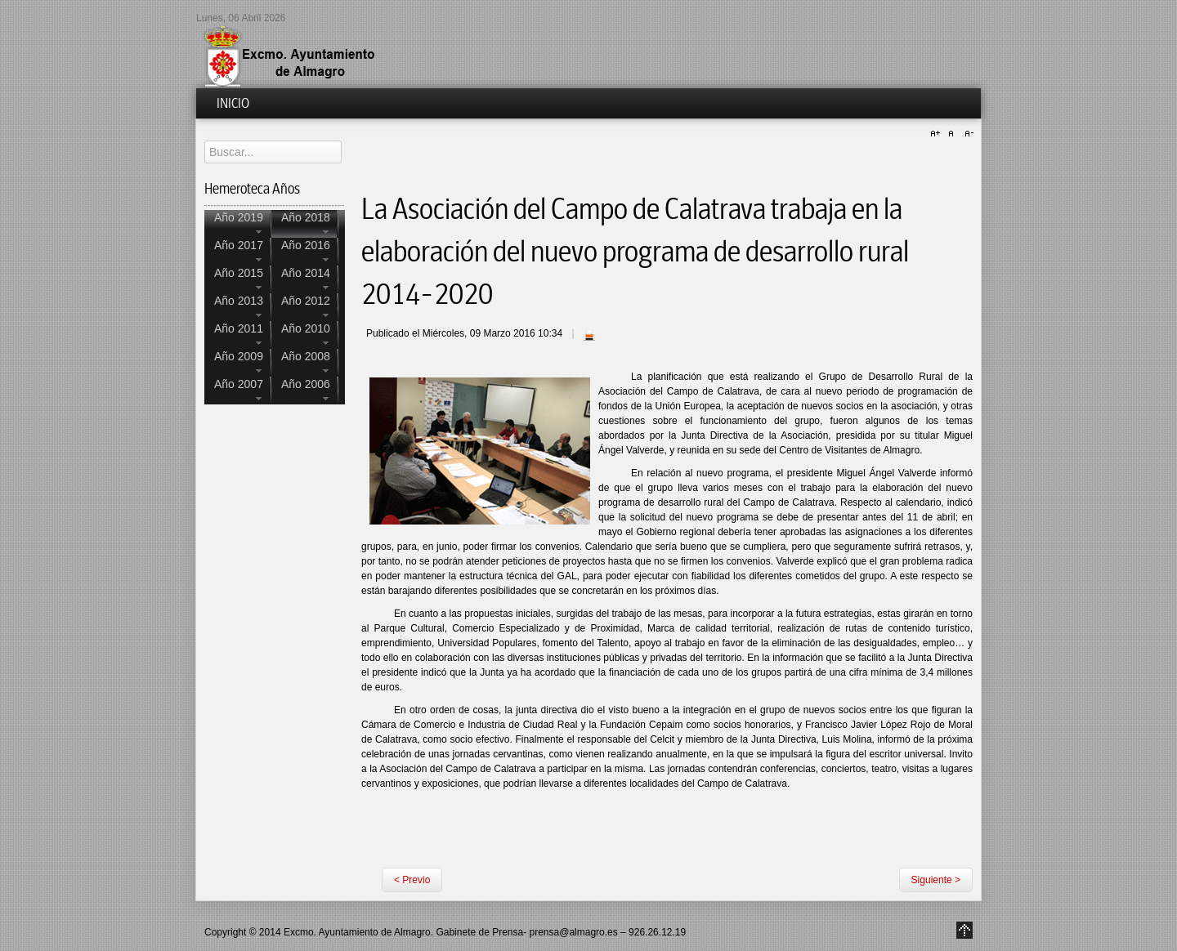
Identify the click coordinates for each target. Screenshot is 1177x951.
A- (967, 134)
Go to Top (964, 930)
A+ (937, 134)
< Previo (412, 880)
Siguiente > (935, 880)
